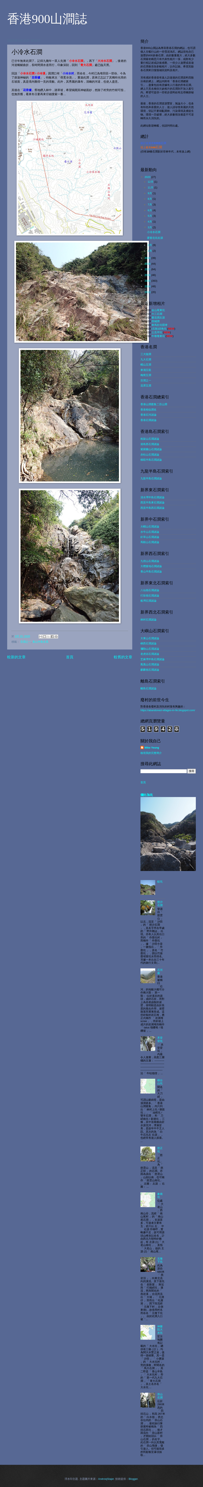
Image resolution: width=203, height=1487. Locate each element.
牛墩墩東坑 (158, 336)
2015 (148, 280)
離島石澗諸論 (148, 688)
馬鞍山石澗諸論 (149, 542)
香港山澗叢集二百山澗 (153, 404)
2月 (150, 245)
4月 (150, 221)
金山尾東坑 (158, 310)
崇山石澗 (160, 1396)
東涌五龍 (145, 369)
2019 (148, 258)
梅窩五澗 (145, 375)
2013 (148, 292)
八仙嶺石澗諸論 (149, 590)
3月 (150, 227)
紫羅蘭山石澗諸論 (151, 449)
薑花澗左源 (158, 317)
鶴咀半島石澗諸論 (151, 459)
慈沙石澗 (160, 903)
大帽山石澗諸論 (149, 526)
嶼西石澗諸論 (148, 643)
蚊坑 (160, 881)
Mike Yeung (152, 747)
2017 (148, 269)
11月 (151, 187)
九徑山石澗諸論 (149, 561)
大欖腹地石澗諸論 (151, 566)
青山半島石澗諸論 (151, 571)
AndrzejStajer (106, 1478)
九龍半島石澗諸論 (151, 478)
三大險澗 (145, 354)
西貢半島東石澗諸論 (152, 502)
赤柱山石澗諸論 (149, 454)
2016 (148, 275)
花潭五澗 (145, 385)
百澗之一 (25, 641)
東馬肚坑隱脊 (160, 324)
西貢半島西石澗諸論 (152, 507)
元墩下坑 (160, 1260)
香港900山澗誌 (47, 19)
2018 (148, 263)
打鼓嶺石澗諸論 (149, 595)
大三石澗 (157, 313)
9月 (150, 193)
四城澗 (156, 321)
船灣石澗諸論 (148, 600)
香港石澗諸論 (148, 420)
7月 (150, 204)
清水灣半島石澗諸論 (152, 497)
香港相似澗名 (148, 409)
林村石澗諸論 (148, 619)
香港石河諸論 (148, 414)
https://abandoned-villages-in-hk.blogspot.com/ (167, 710)
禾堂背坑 (160, 1039)
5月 (150, 215)
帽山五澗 (145, 364)
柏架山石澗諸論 (149, 438)
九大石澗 (145, 359)
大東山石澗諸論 (149, 638)
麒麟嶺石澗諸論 (149, 669)
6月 (150, 210)
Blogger (133, 1478)
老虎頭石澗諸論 (149, 653)
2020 (148, 177)
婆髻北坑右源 (155, 237)
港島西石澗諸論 (149, 444)
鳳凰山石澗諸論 (149, 664)
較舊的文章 (123, 657)
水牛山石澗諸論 (149, 531)
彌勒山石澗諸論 (149, 648)
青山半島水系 (40, 641)
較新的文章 (16, 657)
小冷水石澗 (153, 232)
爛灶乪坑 (146, 795)
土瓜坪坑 (157, 332)
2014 (148, 286)
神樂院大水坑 (160, 1329)
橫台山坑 (160, 1082)
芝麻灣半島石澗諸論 (152, 659)
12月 (151, 181)
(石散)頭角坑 (159, 328)
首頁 (69, 657)
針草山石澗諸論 (149, 537)
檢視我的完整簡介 (151, 752)
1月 (150, 250)
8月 (150, 198)
